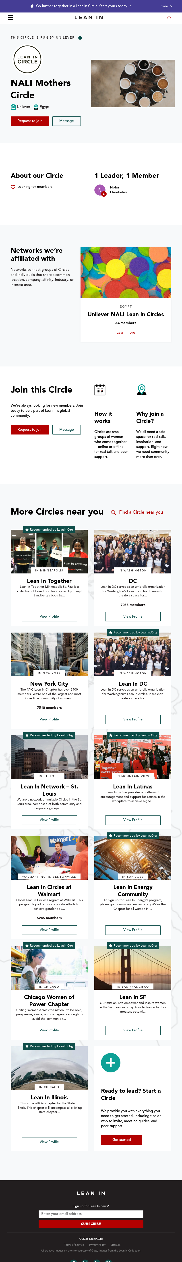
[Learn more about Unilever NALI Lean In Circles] (126, 272)
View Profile (49, 617)
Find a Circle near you (136, 512)
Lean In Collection (130, 1251)
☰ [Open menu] (10, 18)
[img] (49, 551)
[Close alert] (167, 6)
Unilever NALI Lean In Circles (126, 315)
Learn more (132, 332)
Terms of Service (74, 1245)
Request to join (30, 121)
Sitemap (115, 1245)
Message (66, 121)
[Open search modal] (169, 18)
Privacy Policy (97, 1245)
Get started (121, 1140)
